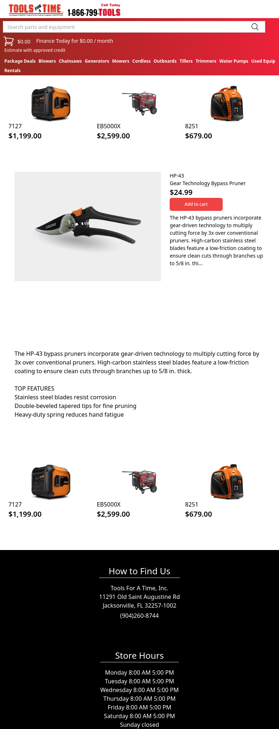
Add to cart (196, 204)
